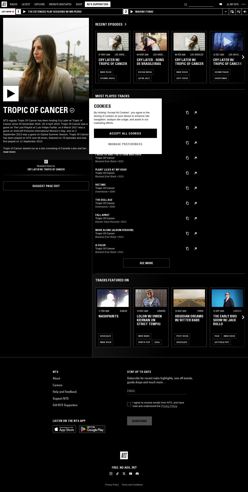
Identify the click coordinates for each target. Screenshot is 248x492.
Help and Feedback (65, 392)
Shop (79, 4)
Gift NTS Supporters (65, 405)
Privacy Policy (169, 406)
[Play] (46, 61)
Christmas (220, 78)
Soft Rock (182, 78)
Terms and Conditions (132, 484)
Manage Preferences (125, 144)
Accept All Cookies (125, 133)
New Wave (144, 335)
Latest (26, 4)
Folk (216, 335)
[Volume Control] (245, 12)
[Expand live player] (225, 12)
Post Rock (182, 335)
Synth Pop (144, 342)
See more (146, 263)
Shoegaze (105, 335)
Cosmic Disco (107, 78)
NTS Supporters (97, 4)
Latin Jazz (144, 78)
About (56, 378)
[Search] (186, 4)
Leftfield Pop (221, 342)
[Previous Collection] (240, 57)
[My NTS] (232, 4)
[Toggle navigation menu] (243, 4)
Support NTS (61, 398)
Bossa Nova (145, 72)
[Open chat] (221, 4)
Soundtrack (221, 72)
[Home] (4, 4)
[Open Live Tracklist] (238, 12)
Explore (39, 4)
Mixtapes (60, 4)
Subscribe (139, 421)
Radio (13, 4)
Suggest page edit (46, 186)
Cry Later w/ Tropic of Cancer (46, 169)
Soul (157, 342)
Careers (57, 385)
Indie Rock (105, 72)
